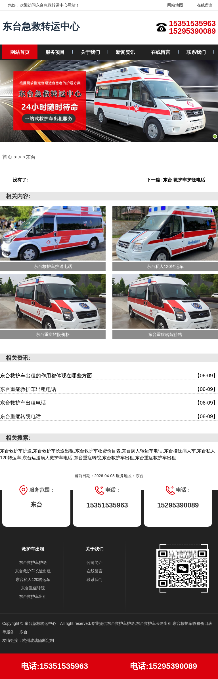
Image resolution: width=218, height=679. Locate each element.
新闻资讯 (125, 52)
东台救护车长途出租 (33, 571)
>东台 (29, 157)
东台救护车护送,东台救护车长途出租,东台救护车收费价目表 (160, 623)
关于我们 (90, 52)
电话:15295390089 (163, 666)
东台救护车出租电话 (109, 403)
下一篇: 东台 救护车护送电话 (175, 179)
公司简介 (94, 562)
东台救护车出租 (33, 596)
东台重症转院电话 (109, 416)
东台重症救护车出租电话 (109, 389)
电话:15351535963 (54, 666)
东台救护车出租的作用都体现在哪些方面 (109, 376)
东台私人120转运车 (33, 579)
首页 (7, 157)
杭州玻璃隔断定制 (38, 640)
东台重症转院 (33, 588)
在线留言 (201, 5)
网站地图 (171, 5)
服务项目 (55, 52)
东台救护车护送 (33, 562)
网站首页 (20, 52)
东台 (24, 632)
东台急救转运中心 (40, 26)
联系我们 (196, 52)
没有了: (20, 179)
